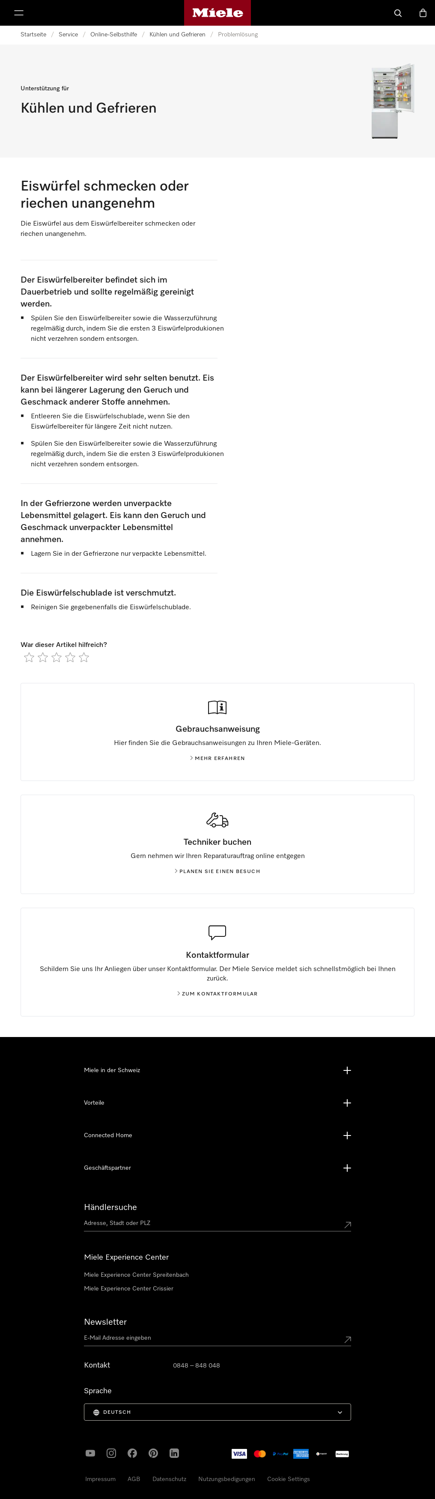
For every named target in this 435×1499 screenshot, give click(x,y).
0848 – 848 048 (196, 1366)
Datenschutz (169, 1479)
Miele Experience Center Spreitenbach (136, 1275)
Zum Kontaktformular (217, 994)
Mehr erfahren (217, 758)
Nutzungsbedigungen (226, 1479)
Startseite (33, 35)
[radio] (29, 657)
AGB (134, 1479)
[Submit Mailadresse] (347, 1339)
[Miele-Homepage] (217, 13)
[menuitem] (217, 1412)
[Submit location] (347, 1225)
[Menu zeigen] (19, 13)
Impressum (100, 1479)
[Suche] (398, 13)
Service (68, 35)
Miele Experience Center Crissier (128, 1289)
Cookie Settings (288, 1479)
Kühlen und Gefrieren (177, 35)
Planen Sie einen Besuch (217, 871)
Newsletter (105, 1322)
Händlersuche (110, 1207)
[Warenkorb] (423, 13)
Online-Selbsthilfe (113, 35)
